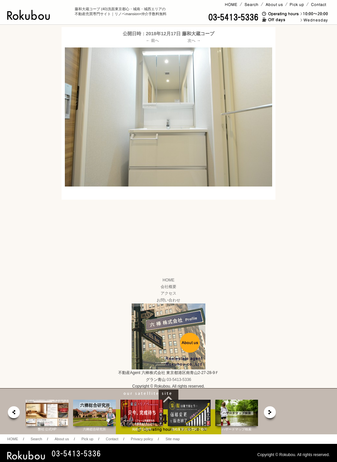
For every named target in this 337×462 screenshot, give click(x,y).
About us (62, 439)
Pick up (87, 439)
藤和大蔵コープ (198, 33)
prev (13, 414)
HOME (168, 280)
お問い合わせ (168, 300)
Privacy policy (142, 439)
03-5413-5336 (179, 379)
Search (36, 439)
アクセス (168, 293)
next (270, 414)
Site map (173, 439)
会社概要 (168, 286)
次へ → (194, 40)
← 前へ (152, 40)
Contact (112, 439)
